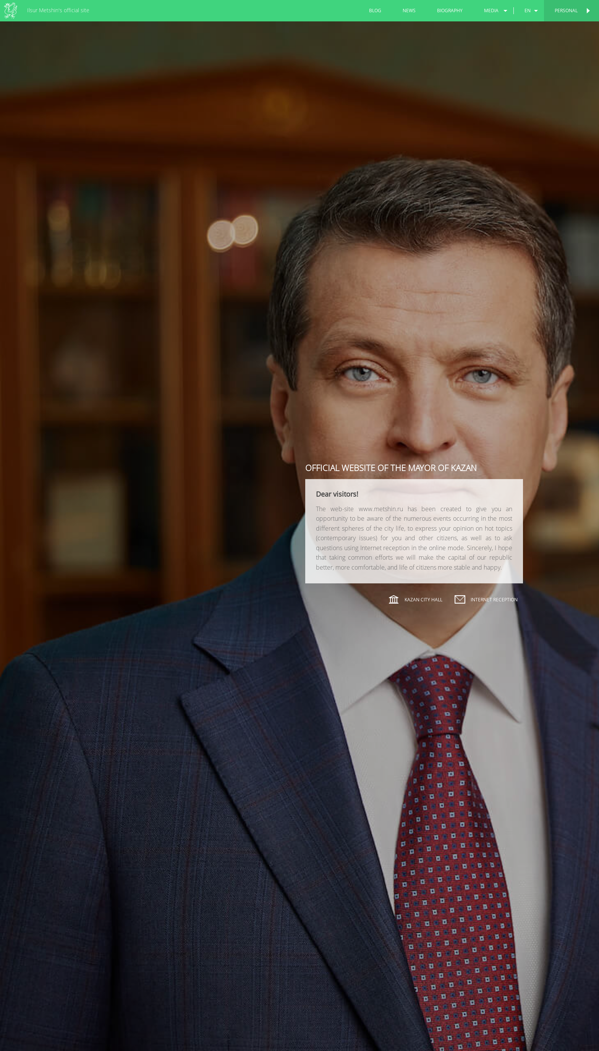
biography (450, 10)
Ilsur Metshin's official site (58, 10)
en (528, 10)
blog (375, 10)
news (409, 10)
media (491, 10)
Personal (566, 10)
